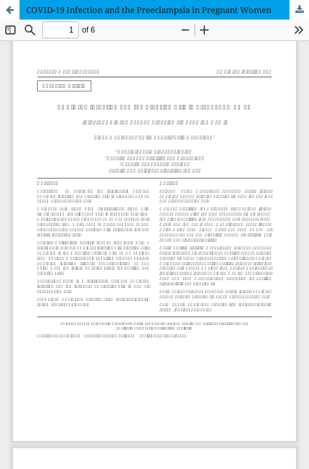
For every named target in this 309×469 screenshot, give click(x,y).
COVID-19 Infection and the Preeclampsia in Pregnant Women (148, 10)
